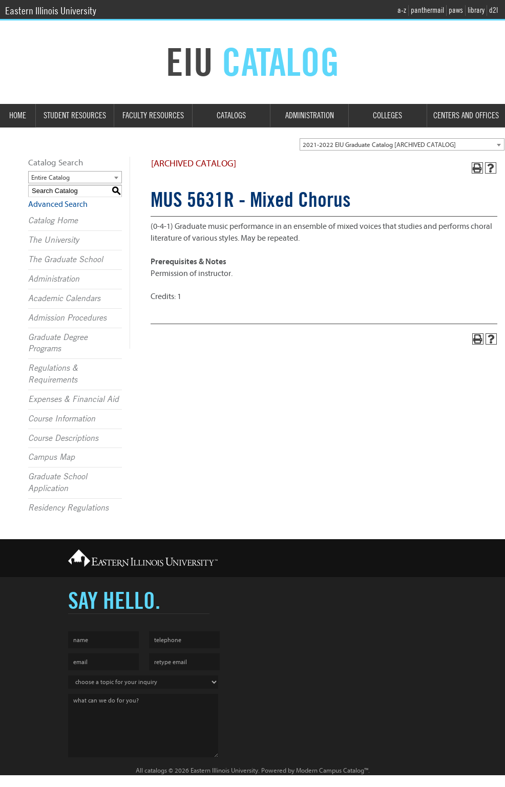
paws (456, 10)
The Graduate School (65, 259)
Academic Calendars (64, 298)
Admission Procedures (67, 318)
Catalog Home (53, 221)
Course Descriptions (63, 438)
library (476, 10)
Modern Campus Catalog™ (332, 770)
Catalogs (231, 115)
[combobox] (402, 144)
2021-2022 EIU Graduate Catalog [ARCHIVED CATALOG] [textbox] (379, 144)
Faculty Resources (153, 115)
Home (17, 115)
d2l (493, 10)
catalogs (155, 770)
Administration (309, 115)
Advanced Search (58, 204)
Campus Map (51, 457)
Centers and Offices (466, 115)
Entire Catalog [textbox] (50, 177)
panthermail (427, 10)
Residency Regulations (68, 508)
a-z (401, 10)
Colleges (387, 115)
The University (53, 240)
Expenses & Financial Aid (73, 399)
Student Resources (75, 115)
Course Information (61, 419)
